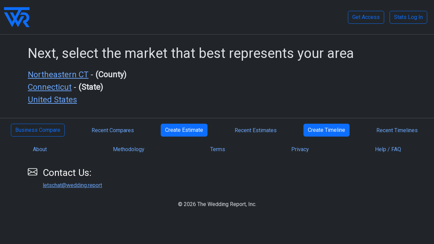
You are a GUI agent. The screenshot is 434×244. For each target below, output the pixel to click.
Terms (217, 149)
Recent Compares (113, 130)
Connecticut (50, 87)
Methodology (128, 149)
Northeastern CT (58, 74)
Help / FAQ (388, 149)
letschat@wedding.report (72, 185)
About (40, 149)
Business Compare (37, 130)
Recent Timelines (397, 130)
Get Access (366, 17)
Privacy (300, 149)
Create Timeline (326, 130)
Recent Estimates (256, 130)
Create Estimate (184, 130)
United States (52, 99)
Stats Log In (408, 17)
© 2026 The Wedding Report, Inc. (217, 204)
